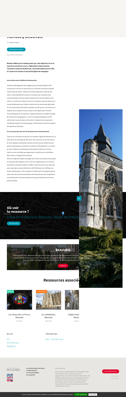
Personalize (92, 394)
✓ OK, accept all (80, 394)
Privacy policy (102, 394)
